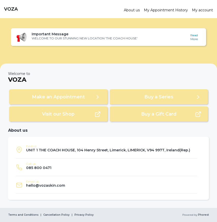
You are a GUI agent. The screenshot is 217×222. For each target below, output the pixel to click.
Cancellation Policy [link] (56, 214)
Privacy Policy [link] (84, 214)
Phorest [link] (203, 214)
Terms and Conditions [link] (23, 214)
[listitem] (106, 149)
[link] (62, 9)
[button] (108, 37)
